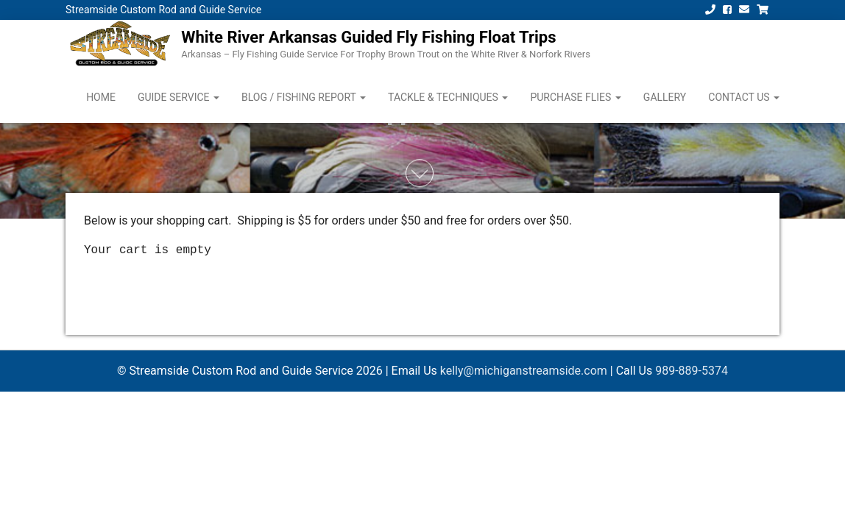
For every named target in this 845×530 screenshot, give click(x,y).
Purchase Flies (575, 97)
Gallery (664, 97)
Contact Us (743, 97)
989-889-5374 (691, 371)
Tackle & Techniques (448, 97)
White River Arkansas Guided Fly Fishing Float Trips (368, 37)
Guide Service (178, 97)
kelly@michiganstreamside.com (523, 371)
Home (101, 97)
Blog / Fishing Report (303, 97)
